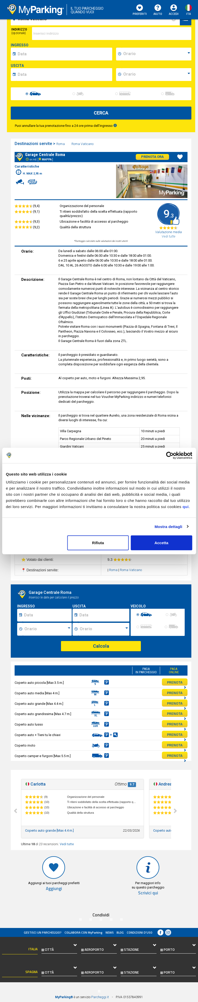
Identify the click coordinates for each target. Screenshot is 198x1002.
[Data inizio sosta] (47, 615)
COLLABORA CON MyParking (83, 932)
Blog (120, 932)
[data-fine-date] (64, 74)
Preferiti (140, 10)
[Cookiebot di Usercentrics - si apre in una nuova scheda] (169, 455)
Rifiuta (98, 543)
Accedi (174, 13)
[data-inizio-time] (156, 54)
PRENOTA (176, 682)
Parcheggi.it (100, 997)
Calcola (101, 646)
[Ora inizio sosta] (47, 629)
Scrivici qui (148, 893)
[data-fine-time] (156, 74)
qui (186, 506)
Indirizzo (19, 31)
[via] (111, 33)
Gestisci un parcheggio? (42, 932)
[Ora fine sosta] (103, 629)
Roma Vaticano (82, 144)
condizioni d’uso (139, 932)
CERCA (101, 113)
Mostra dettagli (168, 526)
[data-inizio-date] (64, 54)
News (110, 932)
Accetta (161, 543)
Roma (61, 144)
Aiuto (157, 10)
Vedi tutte (67, 844)
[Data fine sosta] (103, 615)
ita (188, 13)
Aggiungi (54, 888)
